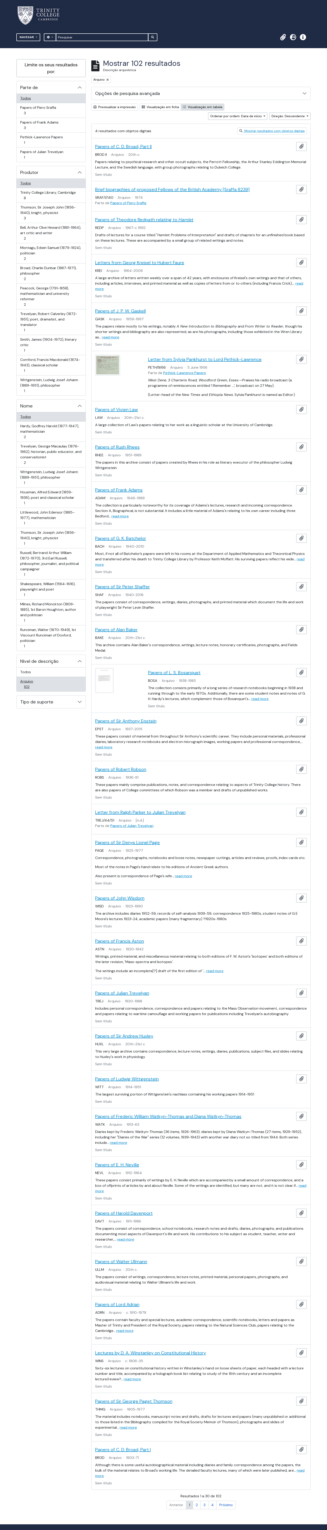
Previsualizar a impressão (114, 107)
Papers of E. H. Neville (117, 1164)
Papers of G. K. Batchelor (120, 538)
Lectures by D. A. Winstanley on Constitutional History (150, 1353)
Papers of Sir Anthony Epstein (125, 721)
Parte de (29, 87)
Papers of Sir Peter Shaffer (122, 586)
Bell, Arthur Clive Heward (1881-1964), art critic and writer (50, 233)
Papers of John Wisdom (119, 898)
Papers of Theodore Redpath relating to (144, 219)
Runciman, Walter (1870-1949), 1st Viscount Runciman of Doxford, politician (48, 638)
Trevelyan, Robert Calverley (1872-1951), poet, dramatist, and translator (48, 322)
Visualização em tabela (202, 107)
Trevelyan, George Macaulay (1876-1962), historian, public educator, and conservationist (51, 454)
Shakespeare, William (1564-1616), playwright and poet (47, 589)
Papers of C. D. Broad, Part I (123, 1449)
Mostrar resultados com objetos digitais (272, 131)
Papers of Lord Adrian (117, 1304)
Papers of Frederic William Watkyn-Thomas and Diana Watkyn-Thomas (168, 1116)
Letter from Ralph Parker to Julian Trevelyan (140, 812)
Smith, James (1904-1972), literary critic (48, 345)
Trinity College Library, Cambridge (48, 195)
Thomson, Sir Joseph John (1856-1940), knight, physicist (48, 212)
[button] (283, 37)
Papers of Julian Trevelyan (41, 154)
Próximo (226, 1505)
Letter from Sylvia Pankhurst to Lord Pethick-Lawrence (205, 359)
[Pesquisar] (102, 37)
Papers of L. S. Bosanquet (174, 672)
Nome (26, 406)
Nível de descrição (39, 661)
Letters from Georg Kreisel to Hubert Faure (139, 262)
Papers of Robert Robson (120, 769)
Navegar (27, 37)
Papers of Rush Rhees (117, 447)
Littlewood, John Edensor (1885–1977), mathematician (47, 517)
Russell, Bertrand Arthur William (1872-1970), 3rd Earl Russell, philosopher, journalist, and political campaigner (49, 563)
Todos (25, 98)
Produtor (29, 172)
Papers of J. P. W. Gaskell (120, 311)
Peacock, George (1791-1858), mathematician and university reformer (44, 296)
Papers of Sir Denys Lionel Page (127, 842)
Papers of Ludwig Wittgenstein (127, 1079)
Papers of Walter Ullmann (121, 1261)
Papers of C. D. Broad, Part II (123, 146)
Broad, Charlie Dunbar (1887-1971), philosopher (48, 273)
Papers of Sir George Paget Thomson (133, 1401)
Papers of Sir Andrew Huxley (124, 1036)
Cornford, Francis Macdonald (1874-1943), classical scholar (50, 365)
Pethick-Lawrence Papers (41, 139)
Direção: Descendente (289, 116)
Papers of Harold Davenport (124, 1213)
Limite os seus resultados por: (51, 68)
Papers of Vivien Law (116, 409)
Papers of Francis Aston (119, 941)
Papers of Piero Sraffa (38, 110)
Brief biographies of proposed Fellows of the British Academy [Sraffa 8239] (172, 189)
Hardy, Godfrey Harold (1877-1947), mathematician (49, 431)
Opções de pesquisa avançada (127, 93)
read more (110, 337)
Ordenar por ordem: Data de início (236, 116)
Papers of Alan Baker (116, 629)
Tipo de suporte (36, 702)
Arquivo (33, 684)
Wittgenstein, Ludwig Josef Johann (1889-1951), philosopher (49, 385)
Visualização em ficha (160, 107)
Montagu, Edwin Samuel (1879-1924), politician (50, 253)
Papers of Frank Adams (39, 125)
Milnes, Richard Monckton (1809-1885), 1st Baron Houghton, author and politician (48, 612)
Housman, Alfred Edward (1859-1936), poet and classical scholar (47, 497)
